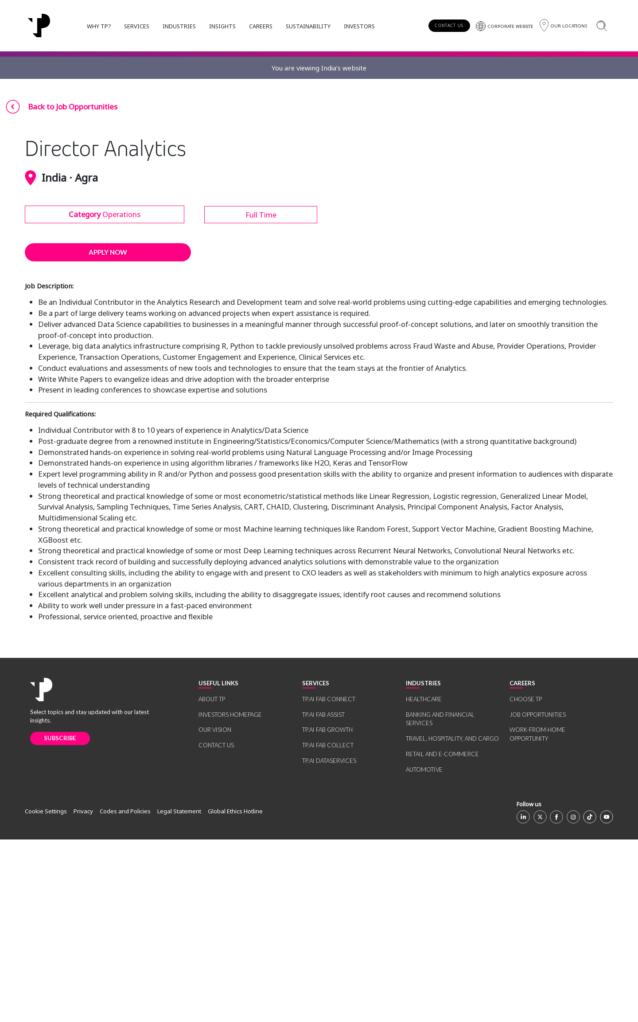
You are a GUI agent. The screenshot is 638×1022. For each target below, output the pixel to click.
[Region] (563, 25)
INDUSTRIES (179, 26)
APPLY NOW (108, 435)
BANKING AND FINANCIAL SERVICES (440, 901)
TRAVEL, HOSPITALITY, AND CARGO (452, 921)
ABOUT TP (211, 882)
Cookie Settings (46, 994)
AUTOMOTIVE (424, 952)
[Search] (601, 25)
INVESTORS (359, 26)
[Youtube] (606, 999)
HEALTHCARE (424, 882)
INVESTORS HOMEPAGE (230, 897)
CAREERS (260, 26)
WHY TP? (99, 26)
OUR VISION (214, 912)
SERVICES (136, 26)
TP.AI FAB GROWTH (327, 912)
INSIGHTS (222, 26)
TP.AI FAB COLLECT (328, 928)
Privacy (83, 994)
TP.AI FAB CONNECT (328, 882)
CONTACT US (449, 25)
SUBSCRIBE (60, 921)
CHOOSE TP (526, 882)
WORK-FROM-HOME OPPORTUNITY (537, 917)
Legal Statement (179, 994)
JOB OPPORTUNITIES (538, 897)
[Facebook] (556, 999)
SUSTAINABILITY (308, 26)
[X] (540, 999)
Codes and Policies (125, 994)
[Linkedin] (523, 999)
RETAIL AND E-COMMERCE (442, 936)
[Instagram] (573, 999)
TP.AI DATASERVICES (329, 943)
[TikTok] (589, 999)
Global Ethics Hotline (235, 994)
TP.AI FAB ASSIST (323, 897)
